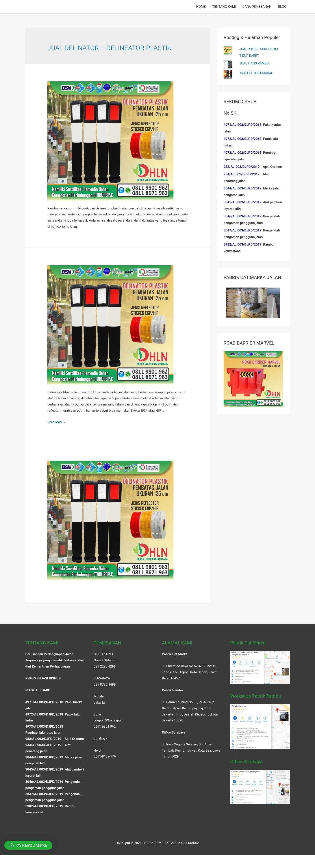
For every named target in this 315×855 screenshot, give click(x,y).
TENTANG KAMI (224, 7)
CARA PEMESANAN (257, 7)
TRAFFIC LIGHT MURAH (257, 73)
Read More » (56, 422)
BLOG (282, 7)
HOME (201, 7)
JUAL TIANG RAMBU (254, 63)
